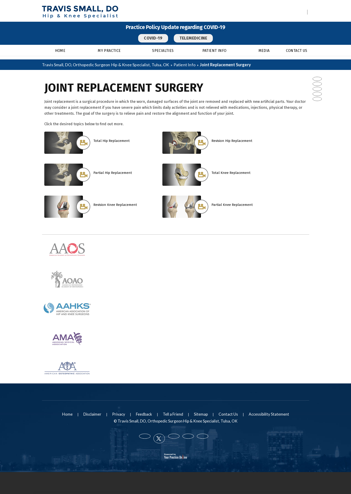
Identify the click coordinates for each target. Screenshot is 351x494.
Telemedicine (193, 38)
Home (60, 50)
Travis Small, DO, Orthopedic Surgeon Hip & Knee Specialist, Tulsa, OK (106, 64)
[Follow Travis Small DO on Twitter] (317, 84)
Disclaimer (92, 414)
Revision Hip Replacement (231, 141)
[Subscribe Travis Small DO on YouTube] (317, 94)
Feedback (144, 414)
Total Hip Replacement (111, 141)
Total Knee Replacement (231, 173)
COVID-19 (153, 38)
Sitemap (201, 414)
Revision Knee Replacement (115, 205)
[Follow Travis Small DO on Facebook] (317, 79)
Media (264, 50)
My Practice (109, 50)
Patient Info (214, 50)
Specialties (163, 50)
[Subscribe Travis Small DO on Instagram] (317, 99)
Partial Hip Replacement (112, 173)
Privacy (118, 414)
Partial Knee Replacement (232, 205)
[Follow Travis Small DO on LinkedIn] (317, 89)
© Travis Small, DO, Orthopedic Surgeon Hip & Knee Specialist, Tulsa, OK (176, 421)
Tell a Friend (173, 414)
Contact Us (296, 50)
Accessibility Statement (269, 414)
